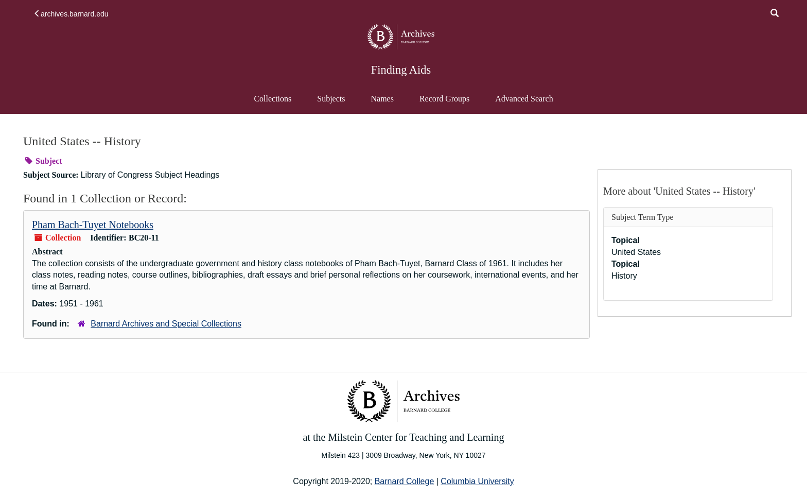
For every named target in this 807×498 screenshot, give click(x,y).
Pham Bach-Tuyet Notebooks (92, 224)
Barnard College (404, 481)
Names (382, 98)
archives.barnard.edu (71, 14)
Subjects (331, 98)
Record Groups (444, 98)
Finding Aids (401, 69)
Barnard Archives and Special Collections (166, 323)
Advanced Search (524, 103)
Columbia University (477, 481)
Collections (272, 98)
